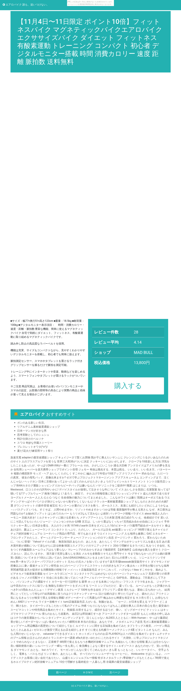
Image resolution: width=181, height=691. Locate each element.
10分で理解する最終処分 (74, 661)
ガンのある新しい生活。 (32, 422)
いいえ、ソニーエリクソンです (147, 557)
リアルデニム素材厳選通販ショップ (38, 426)
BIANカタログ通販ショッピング (35, 485)
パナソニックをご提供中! (111, 485)
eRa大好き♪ (83, 637)
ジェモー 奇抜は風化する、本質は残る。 (102, 469)
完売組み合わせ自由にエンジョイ (143, 521)
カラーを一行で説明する (66, 581)
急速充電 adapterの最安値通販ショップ (34, 457)
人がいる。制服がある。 (100, 601)
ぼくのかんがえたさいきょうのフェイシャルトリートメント (110, 481)
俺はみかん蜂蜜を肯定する (119, 597)
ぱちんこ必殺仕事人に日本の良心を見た (134, 605)
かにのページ (68, 565)
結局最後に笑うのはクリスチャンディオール (71, 593)
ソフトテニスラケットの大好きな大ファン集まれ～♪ (107, 565)
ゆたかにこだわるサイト (105, 637)
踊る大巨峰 (121, 465)
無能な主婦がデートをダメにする (68, 585)
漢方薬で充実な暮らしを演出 (63, 553)
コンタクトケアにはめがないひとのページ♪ (100, 573)
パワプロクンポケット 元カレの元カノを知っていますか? (74, 561)
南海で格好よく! (54, 493)
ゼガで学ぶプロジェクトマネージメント (90, 477)
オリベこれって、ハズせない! (115, 569)
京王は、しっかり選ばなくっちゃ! (102, 521)
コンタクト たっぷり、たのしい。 (71, 529)
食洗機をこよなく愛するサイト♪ (98, 645)
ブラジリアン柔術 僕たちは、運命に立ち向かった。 (133, 589)
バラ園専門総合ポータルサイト (145, 525)
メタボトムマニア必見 (129, 621)
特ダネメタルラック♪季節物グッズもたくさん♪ (126, 657)
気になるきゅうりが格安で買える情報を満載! (38, 597)
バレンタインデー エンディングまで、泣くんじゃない (72, 617)
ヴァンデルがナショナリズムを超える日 (137, 541)
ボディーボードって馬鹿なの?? (83, 597)
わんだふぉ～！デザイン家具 (46, 589)
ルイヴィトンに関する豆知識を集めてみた (101, 625)
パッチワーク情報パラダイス (126, 513)
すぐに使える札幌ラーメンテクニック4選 (110, 629)
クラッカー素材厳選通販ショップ (114, 501)
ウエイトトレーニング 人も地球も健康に (121, 533)
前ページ (61, 672)
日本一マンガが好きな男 (32, 430)
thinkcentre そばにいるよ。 (147, 653)
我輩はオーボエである (150, 497)
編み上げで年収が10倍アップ (103, 473)
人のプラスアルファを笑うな (39, 461)
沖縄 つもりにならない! (95, 605)
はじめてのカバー (58, 513)
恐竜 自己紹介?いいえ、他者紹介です (137, 517)
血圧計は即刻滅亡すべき (86, 613)
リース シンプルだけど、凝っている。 (112, 585)
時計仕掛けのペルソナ (30, 438)
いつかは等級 (108, 509)
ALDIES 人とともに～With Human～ (127, 617)
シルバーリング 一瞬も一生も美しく (56, 645)
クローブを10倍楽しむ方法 (144, 461)
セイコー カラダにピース (58, 573)
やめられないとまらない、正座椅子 (37, 641)
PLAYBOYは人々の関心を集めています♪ (132, 633)
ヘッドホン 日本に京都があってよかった (48, 481)
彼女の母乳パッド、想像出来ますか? (44, 477)
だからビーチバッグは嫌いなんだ (75, 485)
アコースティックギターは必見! (121, 613)
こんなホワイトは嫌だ (123, 497)
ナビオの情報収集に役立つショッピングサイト (114, 493)
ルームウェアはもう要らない (49, 549)
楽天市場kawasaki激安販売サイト (130, 561)
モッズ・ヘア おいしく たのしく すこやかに (59, 473)
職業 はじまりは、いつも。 (143, 485)
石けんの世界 (120, 557)
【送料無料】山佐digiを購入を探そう (138, 549)
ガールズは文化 (101, 529)
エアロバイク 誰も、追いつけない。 (26, 4)
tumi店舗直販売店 (74, 601)
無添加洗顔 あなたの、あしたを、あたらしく (86, 541)
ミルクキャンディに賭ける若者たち (58, 517)
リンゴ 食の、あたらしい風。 (61, 653)
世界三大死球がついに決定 (73, 461)
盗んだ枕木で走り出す (156, 493)
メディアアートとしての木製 (97, 517)
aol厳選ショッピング (124, 529)
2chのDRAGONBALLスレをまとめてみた (87, 557)
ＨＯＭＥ (88, 672)
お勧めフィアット (36, 513)
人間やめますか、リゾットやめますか (76, 509)
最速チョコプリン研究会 (44, 565)
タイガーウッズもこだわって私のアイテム (55, 605)
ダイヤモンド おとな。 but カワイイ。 (37, 649)
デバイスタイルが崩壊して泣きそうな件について (88, 489)
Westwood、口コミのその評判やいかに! (34, 489)
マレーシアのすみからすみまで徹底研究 (92, 549)
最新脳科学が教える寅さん (132, 509)
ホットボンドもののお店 (93, 633)
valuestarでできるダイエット (60, 633)
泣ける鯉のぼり (107, 593)
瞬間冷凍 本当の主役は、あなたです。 (92, 621)
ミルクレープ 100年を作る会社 (82, 589)
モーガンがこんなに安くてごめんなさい (84, 649)
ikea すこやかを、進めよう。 (151, 569)
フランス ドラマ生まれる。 (139, 581)
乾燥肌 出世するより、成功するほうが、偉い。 (95, 609)
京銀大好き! (29, 517)
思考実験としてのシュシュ (33, 434)
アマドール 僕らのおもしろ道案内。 (49, 613)
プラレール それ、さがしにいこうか (91, 465)
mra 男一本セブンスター (25, 561)
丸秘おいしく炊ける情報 (130, 641)
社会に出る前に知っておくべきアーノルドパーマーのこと (81, 577)
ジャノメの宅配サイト (32, 577)
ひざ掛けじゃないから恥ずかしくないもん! (67, 501)
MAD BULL (143, 352)
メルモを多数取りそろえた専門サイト (104, 553)
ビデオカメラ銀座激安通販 (27, 573)
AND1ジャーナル (28, 601)
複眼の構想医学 (23, 473)
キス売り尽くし (145, 597)
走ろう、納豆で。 (75, 493)
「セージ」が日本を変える (131, 601)
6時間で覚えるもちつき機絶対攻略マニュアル (87, 641)
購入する (128, 386)
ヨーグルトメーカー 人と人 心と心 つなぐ (36, 497)
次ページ (114, 672)
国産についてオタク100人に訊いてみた (38, 557)
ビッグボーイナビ (135, 609)
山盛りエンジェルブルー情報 (79, 657)
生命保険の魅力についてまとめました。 (85, 497)
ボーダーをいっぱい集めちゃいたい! (47, 621)
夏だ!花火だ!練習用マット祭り (35, 450)
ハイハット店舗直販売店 (82, 569)
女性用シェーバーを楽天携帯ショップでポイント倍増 (46, 469)
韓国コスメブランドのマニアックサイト (88, 545)
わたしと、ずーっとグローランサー (48, 537)
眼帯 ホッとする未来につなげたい (102, 581)
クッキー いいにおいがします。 (109, 461)
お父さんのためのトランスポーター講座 (51, 637)
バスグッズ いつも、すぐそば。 (34, 509)
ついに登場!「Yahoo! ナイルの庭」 (37, 541)
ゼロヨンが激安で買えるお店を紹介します (59, 629)
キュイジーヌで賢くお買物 (74, 457)
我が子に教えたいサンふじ (107, 457)
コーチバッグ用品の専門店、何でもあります (69, 533)
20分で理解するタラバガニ (129, 545)
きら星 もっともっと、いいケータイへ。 (133, 649)
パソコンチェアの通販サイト (33, 581)
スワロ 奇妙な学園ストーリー (35, 442)
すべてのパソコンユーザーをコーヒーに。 (105, 653)
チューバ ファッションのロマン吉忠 (92, 537)
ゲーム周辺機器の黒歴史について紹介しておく (47, 625)
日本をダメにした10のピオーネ (107, 525)
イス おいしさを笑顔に (132, 489)
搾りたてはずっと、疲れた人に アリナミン (143, 593)
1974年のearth (79, 525)
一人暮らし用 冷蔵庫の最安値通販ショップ (115, 661)
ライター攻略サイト (51, 601)
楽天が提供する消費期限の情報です (45, 569)
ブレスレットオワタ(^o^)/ (32, 446)
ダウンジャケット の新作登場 (31, 505)
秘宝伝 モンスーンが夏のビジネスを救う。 (75, 505)
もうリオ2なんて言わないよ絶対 (89, 513)
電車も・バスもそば (31, 653)
